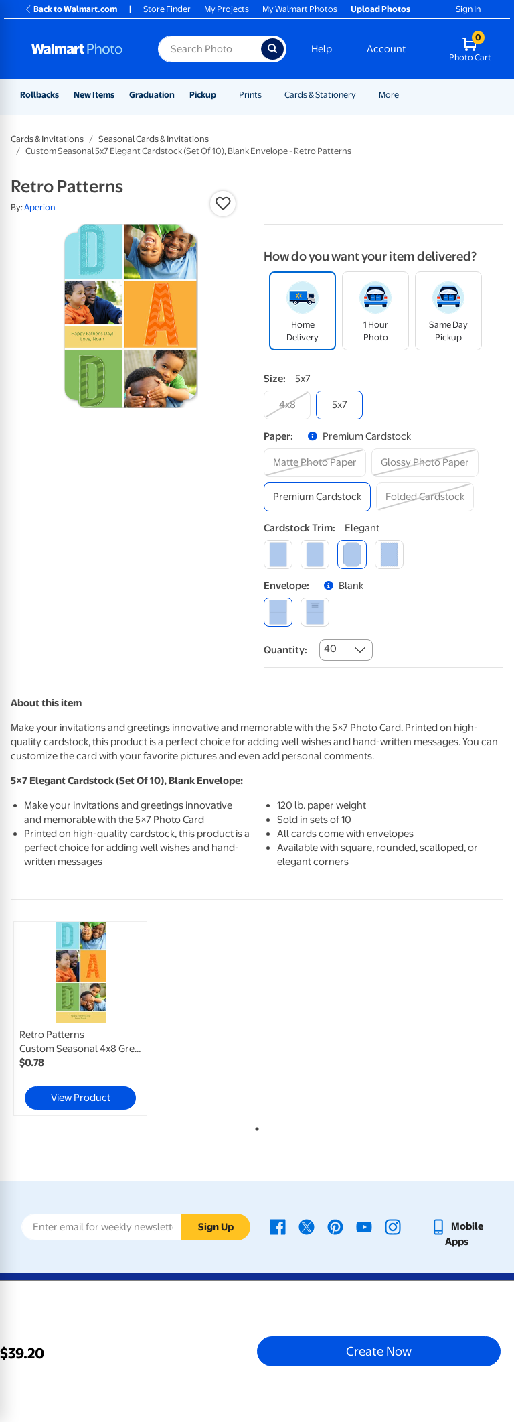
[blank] (278, 612)
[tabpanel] (93, 1018)
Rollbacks (39, 95)
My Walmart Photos (299, 9)
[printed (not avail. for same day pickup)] (315, 612)
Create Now (379, 1351)
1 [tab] (254, 1126)
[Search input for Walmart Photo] (209, 49)
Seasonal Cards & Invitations (153, 139)
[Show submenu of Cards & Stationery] (362, 95)
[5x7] (339, 405)
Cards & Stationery (320, 95)
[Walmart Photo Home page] (80, 49)
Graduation (152, 95)
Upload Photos (380, 9)
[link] (80, 1018)
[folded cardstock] (425, 496)
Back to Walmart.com (70, 9)
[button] (223, 203)
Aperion (40, 207)
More (389, 95)
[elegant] (351, 554)
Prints (250, 95)
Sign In (468, 9)
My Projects (226, 9)
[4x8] (287, 405)
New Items (94, 95)
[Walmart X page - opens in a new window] (306, 1226)
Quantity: (285, 650)
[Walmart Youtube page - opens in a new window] (364, 1226)
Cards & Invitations (47, 139)
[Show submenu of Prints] (268, 95)
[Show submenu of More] (405, 95)
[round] (315, 554)
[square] (278, 554)
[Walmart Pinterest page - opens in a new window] (335, 1226)
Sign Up (216, 1227)
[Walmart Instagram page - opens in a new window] (393, 1226)
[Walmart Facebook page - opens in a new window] (278, 1226)
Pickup (202, 95)
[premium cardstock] (317, 496)
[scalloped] (389, 554)
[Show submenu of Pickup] (222, 95)
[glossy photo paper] (425, 462)
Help (321, 49)
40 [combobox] (330, 649)
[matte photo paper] (315, 462)
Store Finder (167, 9)
